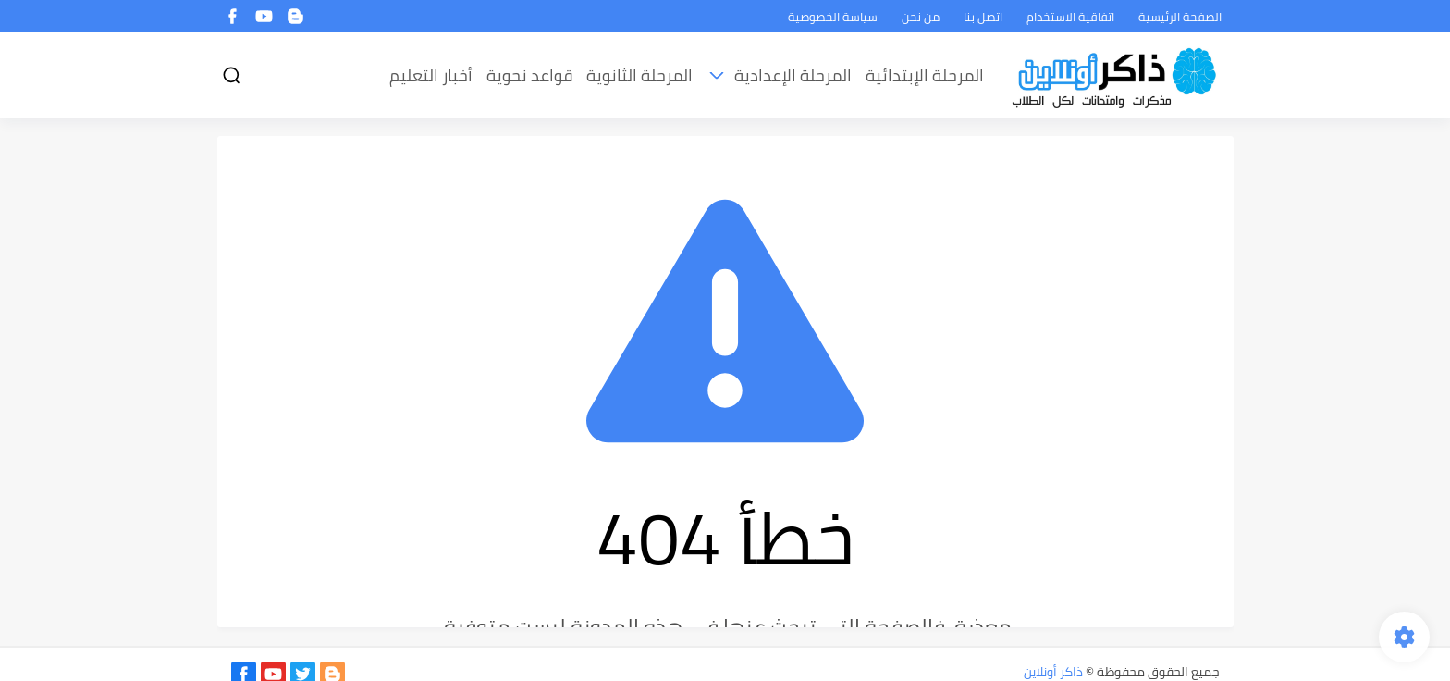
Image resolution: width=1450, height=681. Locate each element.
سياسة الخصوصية (833, 17)
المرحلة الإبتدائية (925, 75)
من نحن (921, 17)
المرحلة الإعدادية (793, 75)
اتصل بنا (983, 17)
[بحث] (231, 75)
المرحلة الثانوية (639, 75)
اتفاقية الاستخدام (1070, 17)
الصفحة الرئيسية (1180, 17)
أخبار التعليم (431, 75)
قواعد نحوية (529, 75)
